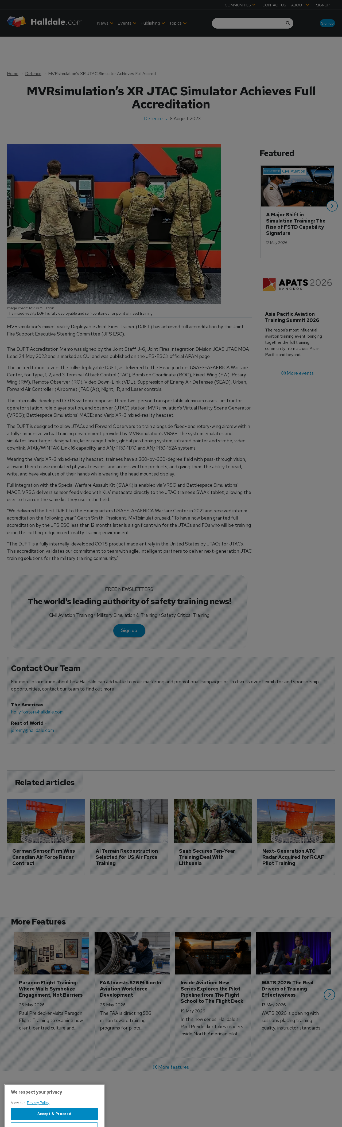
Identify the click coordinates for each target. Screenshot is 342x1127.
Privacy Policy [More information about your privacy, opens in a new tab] (38, 1119)
